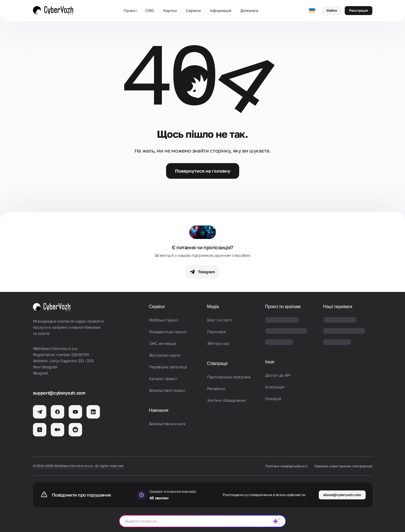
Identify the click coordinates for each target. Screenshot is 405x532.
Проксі (130, 10)
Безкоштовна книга (167, 423)
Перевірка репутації (168, 366)
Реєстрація (358, 10)
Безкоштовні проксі (167, 390)
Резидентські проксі (168, 331)
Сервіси (193, 10)
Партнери (216, 331)
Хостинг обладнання (226, 400)
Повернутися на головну (202, 171)
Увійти (331, 10)
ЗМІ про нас (218, 343)
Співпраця (217, 363)
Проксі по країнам (283, 306)
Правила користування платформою (343, 466)
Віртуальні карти (165, 355)
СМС (149, 10)
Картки (170, 10)
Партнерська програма (229, 376)
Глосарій (273, 398)
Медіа (213, 306)
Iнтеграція (274, 387)
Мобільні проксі (163, 320)
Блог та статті (220, 320)
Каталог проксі (163, 378)
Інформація (220, 10)
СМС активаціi (162, 343)
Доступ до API (278, 375)
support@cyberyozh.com (59, 393)
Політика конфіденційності (286, 466)
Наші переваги (337, 306)
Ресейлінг (216, 388)
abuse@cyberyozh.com (342, 495)
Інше (270, 361)
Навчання (158, 410)
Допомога (249, 10)
